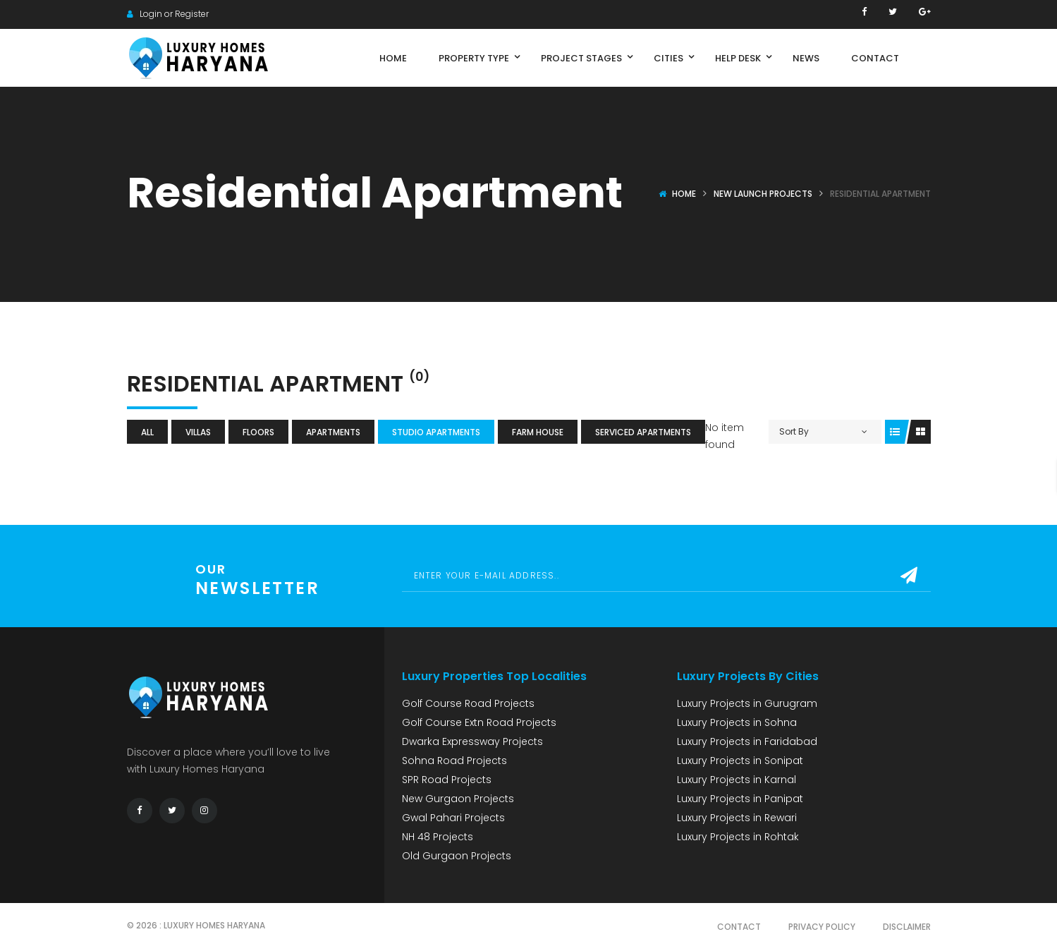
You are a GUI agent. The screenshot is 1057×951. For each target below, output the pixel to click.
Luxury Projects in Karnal (736, 780)
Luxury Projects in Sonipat (740, 760)
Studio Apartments (436, 432)
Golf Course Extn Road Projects (479, 722)
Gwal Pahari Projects (453, 818)
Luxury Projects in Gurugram (747, 703)
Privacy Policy (821, 927)
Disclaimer (907, 927)
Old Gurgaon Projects (456, 856)
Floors (258, 432)
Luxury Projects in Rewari (737, 818)
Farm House (537, 432)
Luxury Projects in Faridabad (747, 741)
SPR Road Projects (446, 780)
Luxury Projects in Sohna (737, 722)
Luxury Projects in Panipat (740, 799)
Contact (739, 927)
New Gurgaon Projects (458, 799)
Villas (198, 432)
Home (684, 194)
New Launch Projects (763, 194)
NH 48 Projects (437, 837)
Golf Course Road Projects (468, 703)
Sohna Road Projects (454, 760)
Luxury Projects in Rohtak (738, 837)
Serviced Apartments (643, 432)
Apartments (333, 432)
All (147, 432)
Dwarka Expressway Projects (472, 741)
